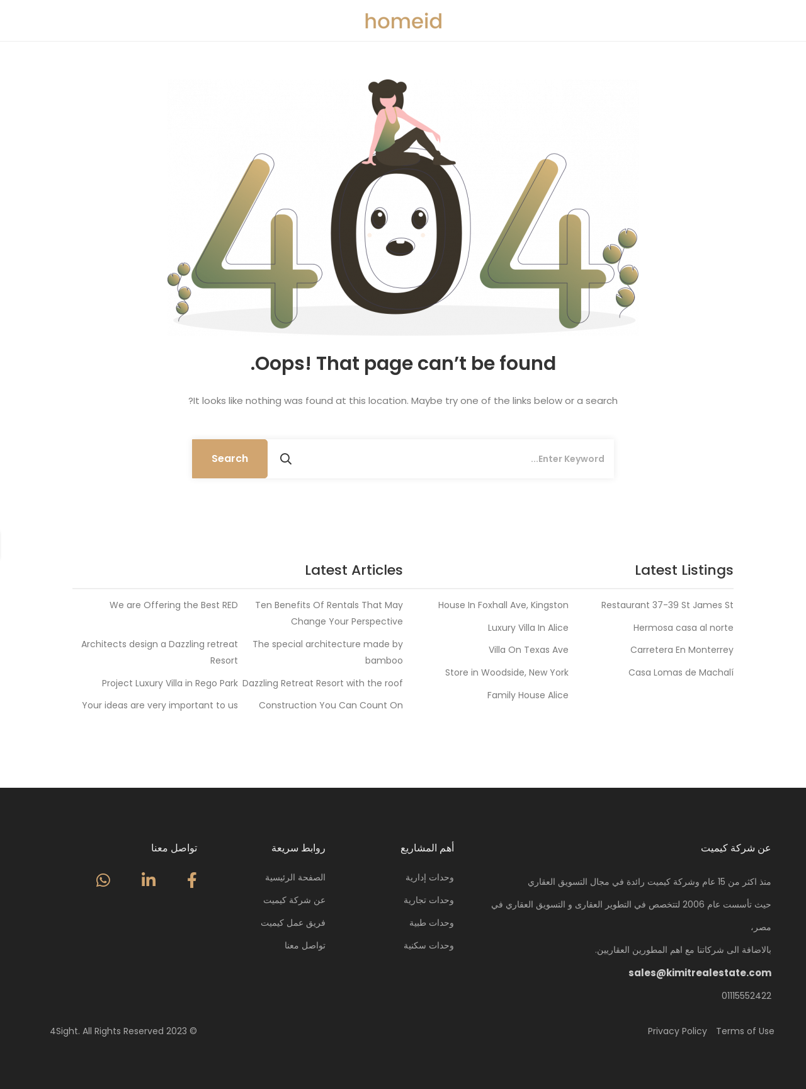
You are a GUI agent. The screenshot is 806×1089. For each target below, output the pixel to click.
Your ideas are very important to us (160, 705)
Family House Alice (528, 695)
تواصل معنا (305, 945)
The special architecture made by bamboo (328, 652)
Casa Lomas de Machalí (681, 672)
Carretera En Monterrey (682, 649)
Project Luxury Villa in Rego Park (170, 683)
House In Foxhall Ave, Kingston (503, 605)
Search (230, 458)
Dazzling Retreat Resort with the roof (322, 683)
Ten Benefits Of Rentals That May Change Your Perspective (329, 613)
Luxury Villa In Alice (528, 627)
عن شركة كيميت (294, 900)
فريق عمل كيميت (293, 922)
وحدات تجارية (429, 900)
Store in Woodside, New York (507, 672)
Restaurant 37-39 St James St (667, 605)
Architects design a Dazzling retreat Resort (159, 652)
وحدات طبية (431, 922)
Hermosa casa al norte (683, 627)
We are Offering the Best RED (174, 605)
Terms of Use (745, 1031)
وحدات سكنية (429, 945)
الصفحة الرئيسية (295, 877)
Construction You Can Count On (331, 705)
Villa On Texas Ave (529, 649)
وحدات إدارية (430, 877)
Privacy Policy (677, 1031)
